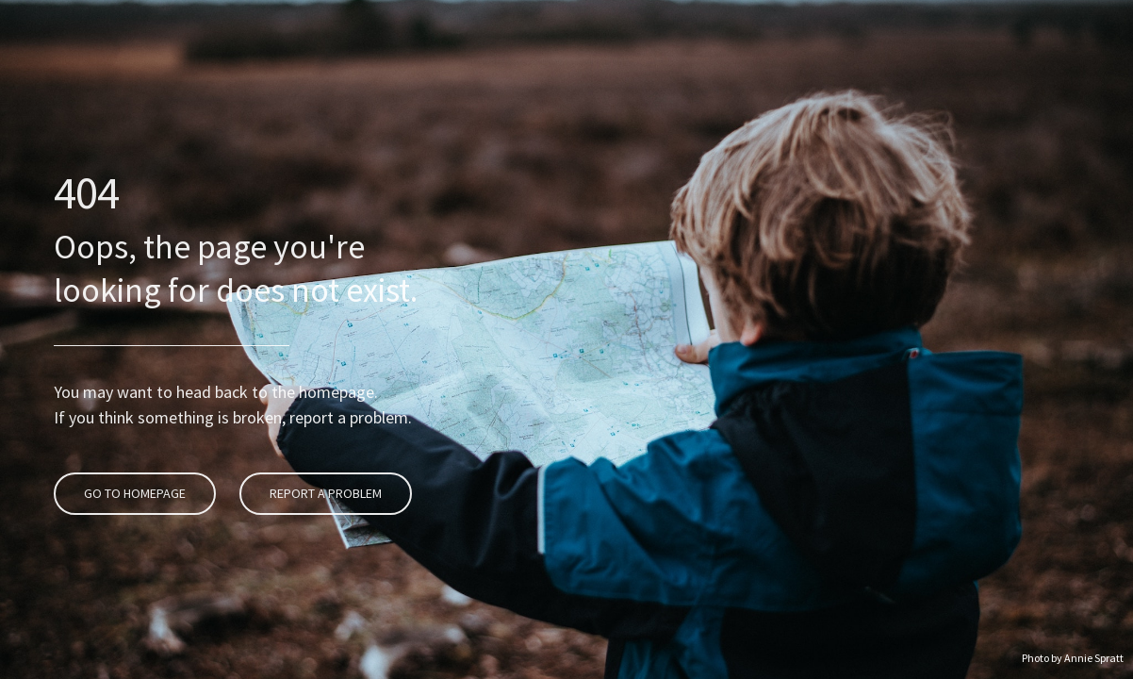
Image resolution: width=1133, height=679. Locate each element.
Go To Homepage (132, 437)
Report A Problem (323, 437)
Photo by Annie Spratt (1073, 658)
